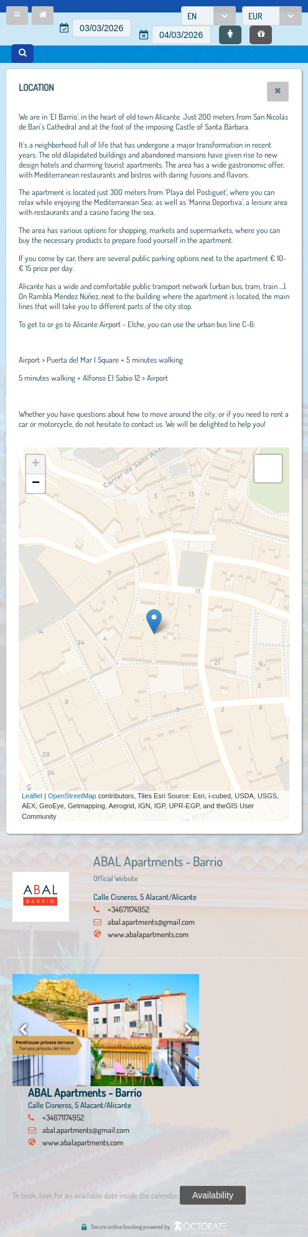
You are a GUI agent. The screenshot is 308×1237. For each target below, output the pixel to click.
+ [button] (36, 464)
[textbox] (101, 28)
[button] (17, 15)
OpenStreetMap (72, 796)
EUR (255, 16)
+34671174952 (128, 909)
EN (192, 16)
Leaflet (32, 796)
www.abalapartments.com (148, 934)
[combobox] (208, 16)
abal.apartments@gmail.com (151, 922)
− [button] (36, 483)
